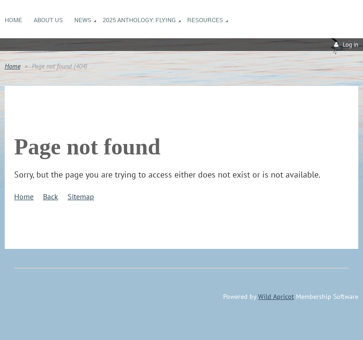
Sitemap (81, 196)
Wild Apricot (276, 296)
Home (12, 66)
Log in (350, 45)
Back (50, 196)
